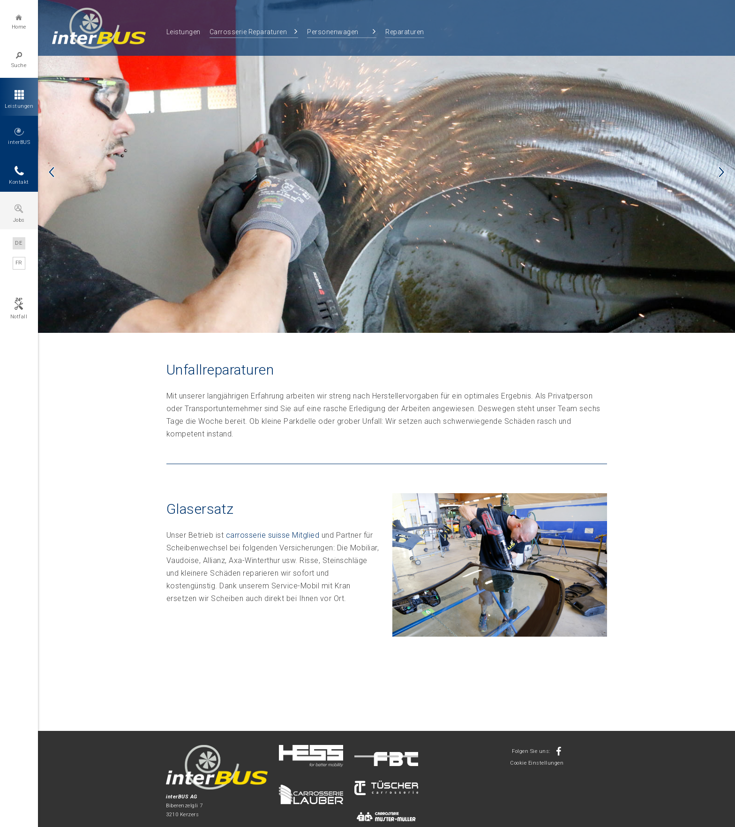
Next (721, 172)
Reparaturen (404, 32)
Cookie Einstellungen (536, 763)
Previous (51, 172)
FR (19, 263)
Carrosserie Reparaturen (248, 32)
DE (18, 243)
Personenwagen (333, 32)
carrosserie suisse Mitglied (273, 535)
